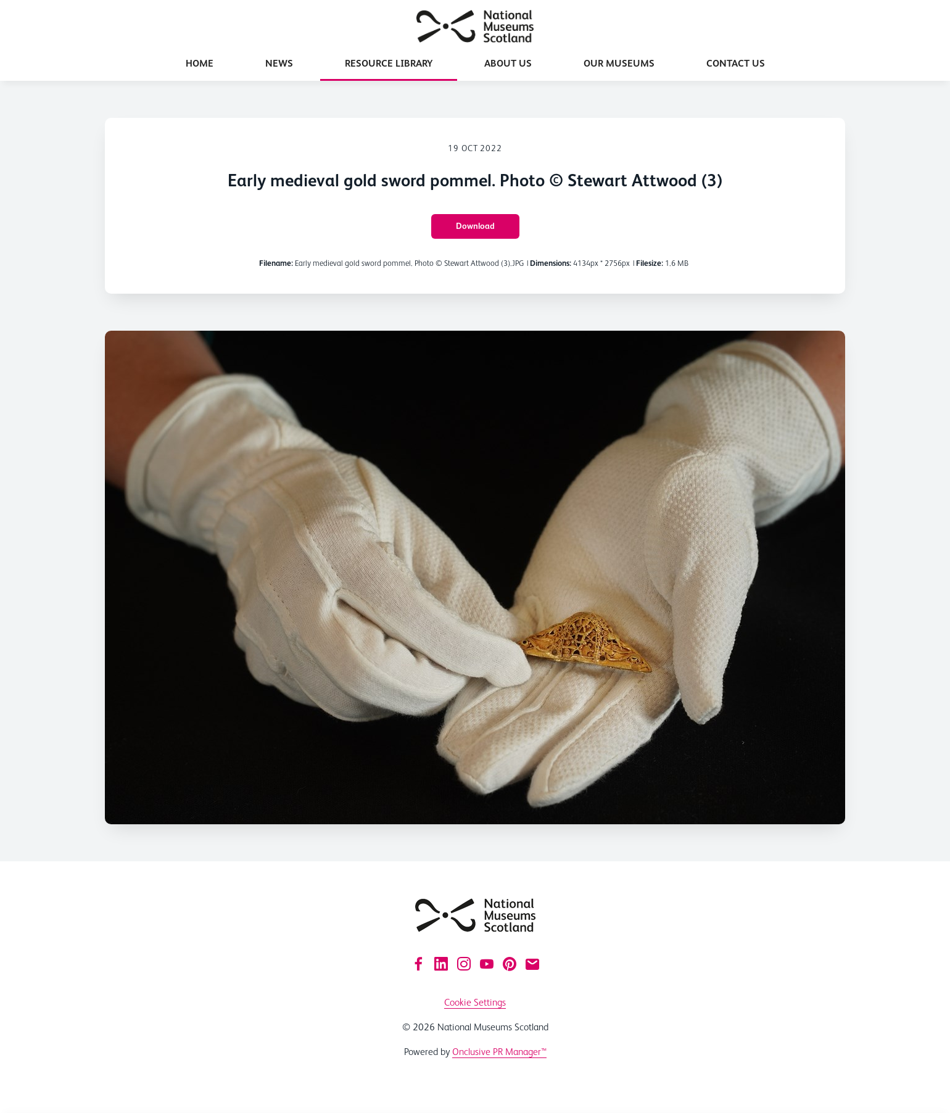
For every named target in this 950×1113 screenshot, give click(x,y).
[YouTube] (487, 963)
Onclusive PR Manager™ (499, 1051)
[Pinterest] (509, 963)
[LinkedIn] (441, 963)
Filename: (276, 263)
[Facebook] (418, 963)
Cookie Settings (475, 1002)
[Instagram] (464, 963)
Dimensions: (550, 263)
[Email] (532, 963)
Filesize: (649, 263)
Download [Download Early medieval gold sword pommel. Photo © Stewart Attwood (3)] (475, 226)
